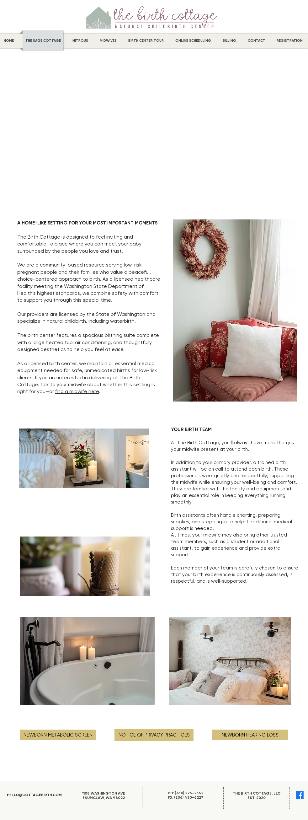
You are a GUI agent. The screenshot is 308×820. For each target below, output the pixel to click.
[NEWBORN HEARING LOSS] (250, 735)
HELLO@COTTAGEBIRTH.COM (34, 795)
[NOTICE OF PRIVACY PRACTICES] (154, 735)
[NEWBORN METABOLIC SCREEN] (58, 735)
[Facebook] (300, 795)
